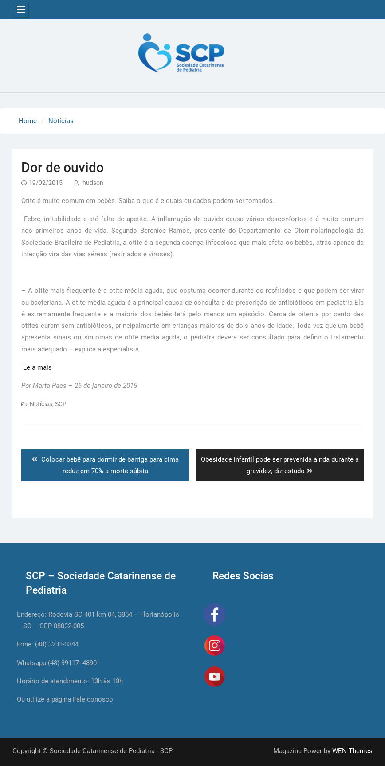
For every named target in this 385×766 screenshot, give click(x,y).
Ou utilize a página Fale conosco (65, 699)
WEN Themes (352, 751)
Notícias (41, 403)
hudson (92, 182)
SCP (61, 403)
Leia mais (37, 367)
